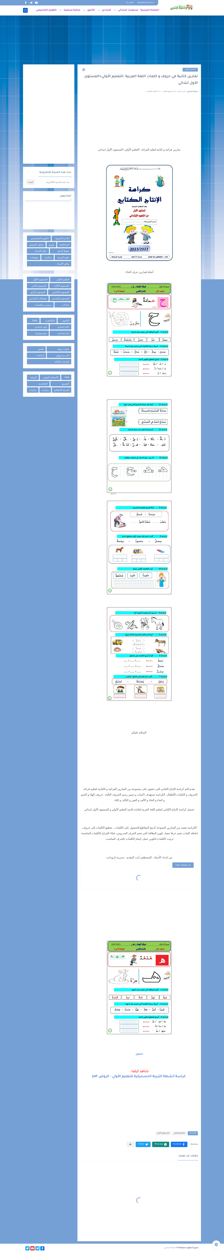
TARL (35, 320)
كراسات (40, 355)
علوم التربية (63, 257)
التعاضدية (43, 383)
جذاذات (65, 304)
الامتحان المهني (50, 377)
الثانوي (91, 10)
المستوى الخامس (60, 292)
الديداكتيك (64, 244)
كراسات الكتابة (62, 361)
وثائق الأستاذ (63, 263)
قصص (41, 349)
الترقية (33, 377)
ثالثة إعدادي (63, 327)
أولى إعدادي (41, 327)
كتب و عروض (62, 355)
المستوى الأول (163, 1133)
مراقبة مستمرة (72, 10)
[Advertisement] (112, 40)
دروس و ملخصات (43, 304)
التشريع (65, 383)
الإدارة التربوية (62, 238)
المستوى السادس (60, 298)
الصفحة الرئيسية (149, 10)
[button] (179, 1144)
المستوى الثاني (38, 285)
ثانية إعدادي (63, 333)
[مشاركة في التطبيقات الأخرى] (130, 1144)
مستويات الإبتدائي (128, 10)
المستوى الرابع (38, 292)
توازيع (51, 244)
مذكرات (48, 257)
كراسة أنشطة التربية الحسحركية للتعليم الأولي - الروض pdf (139, 1077)
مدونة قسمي (170, 1248)
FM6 (67, 377)
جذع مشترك (41, 333)
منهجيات (34, 257)
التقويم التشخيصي (46, 10)
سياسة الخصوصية (145, 3)
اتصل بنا (129, 3)
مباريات (45, 390)
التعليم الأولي (190, 70)
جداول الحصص (36, 244)
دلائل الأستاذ (41, 251)
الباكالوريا (50, 320)
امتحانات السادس (38, 298)
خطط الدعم (63, 251)
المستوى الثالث (61, 285)
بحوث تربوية (63, 349)
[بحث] (25, 10)
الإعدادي (106, 10)
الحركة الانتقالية (61, 390)
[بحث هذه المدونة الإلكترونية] (53, 182)
